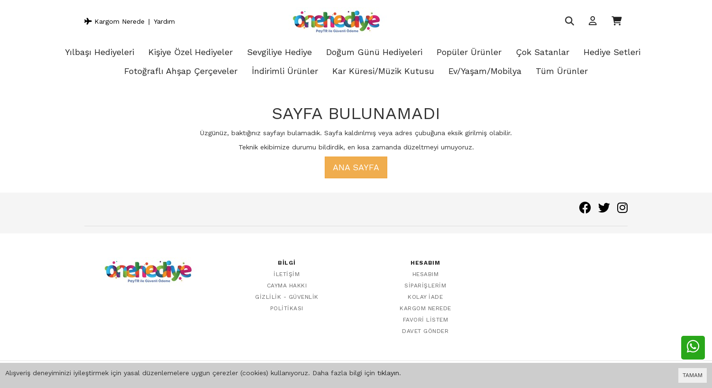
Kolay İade (425, 297)
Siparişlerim (425, 285)
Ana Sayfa (356, 167)
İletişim (287, 274)
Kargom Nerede (114, 21)
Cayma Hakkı (287, 285)
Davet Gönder (425, 331)
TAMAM (693, 375)
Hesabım (425, 274)
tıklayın (388, 373)
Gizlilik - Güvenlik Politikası (287, 303)
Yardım (164, 21)
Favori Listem (425, 319)
